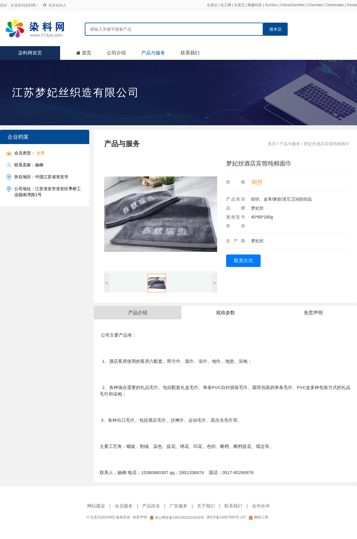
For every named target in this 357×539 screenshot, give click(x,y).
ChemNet (315, 5)
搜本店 (275, 29)
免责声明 (140, 517)
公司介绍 (116, 52)
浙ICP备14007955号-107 (226, 517)
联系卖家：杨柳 (28, 165)
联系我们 (190, 52)
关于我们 (206, 505)
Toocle (352, 5)
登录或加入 (57, 5)
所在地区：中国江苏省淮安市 (41, 177)
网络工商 (258, 517)
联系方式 (243, 260)
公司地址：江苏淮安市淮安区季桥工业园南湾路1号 (47, 191)
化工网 (225, 5)
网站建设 (96, 505)
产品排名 (151, 505)
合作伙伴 (261, 505)
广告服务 (178, 505)
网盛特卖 (255, 5)
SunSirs (271, 5)
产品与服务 (153, 52)
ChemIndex (334, 5)
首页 (86, 52)
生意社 (212, 5)
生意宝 (239, 5)
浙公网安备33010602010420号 (176, 517)
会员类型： (29, 153)
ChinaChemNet (292, 5)
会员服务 (124, 505)
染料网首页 (30, 52)
